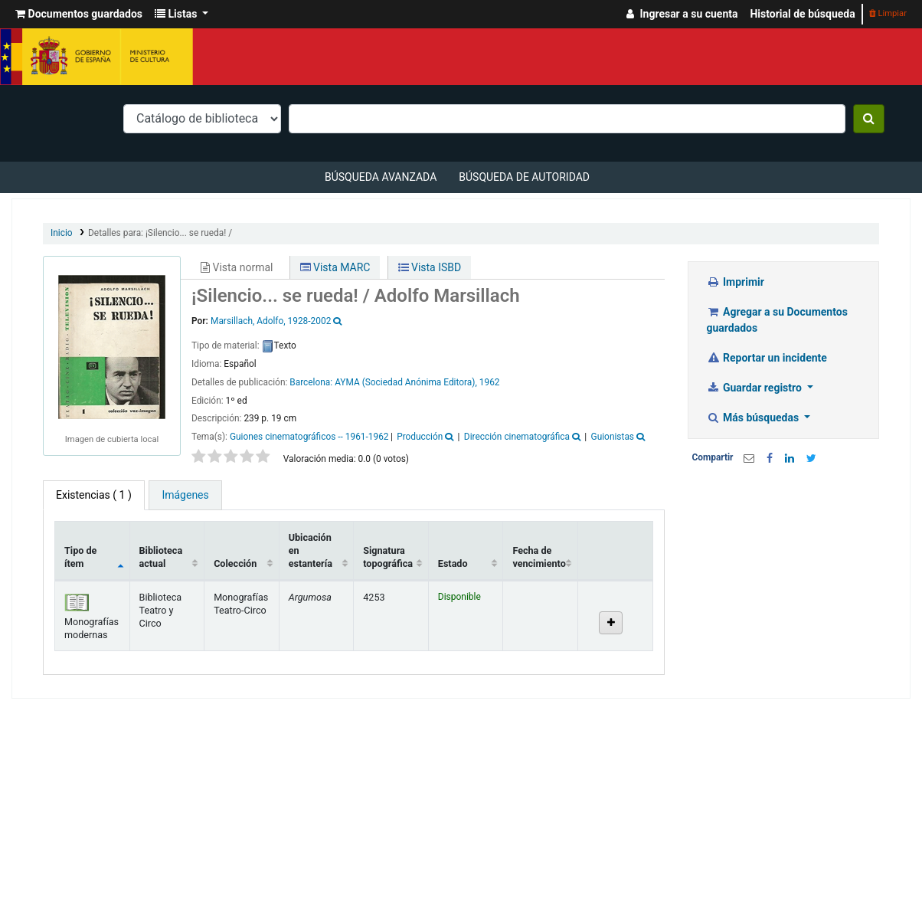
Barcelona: (312, 382)
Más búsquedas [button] (754, 417)
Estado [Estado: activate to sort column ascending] (453, 563)
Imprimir (735, 282)
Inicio (62, 233)
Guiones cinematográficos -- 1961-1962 (309, 436)
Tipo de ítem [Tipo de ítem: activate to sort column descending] (80, 557)
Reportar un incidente (767, 358)
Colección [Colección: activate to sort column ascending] (235, 563)
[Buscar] (868, 118)
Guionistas (612, 436)
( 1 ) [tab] (94, 495)
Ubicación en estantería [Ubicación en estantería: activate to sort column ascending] (310, 550)
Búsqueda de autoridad (524, 177)
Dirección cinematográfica (517, 436)
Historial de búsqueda (802, 14)
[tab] (185, 495)
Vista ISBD (430, 267)
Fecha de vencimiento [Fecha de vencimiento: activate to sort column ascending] (538, 557)
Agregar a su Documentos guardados (777, 320)
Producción (420, 436)
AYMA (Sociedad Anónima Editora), (406, 382)
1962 (489, 382)
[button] (79, 14)
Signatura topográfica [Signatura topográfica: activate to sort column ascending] (388, 557)
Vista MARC (335, 267)
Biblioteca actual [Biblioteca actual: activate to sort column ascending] (161, 557)
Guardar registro (756, 388)
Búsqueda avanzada (380, 177)
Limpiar (888, 13)
